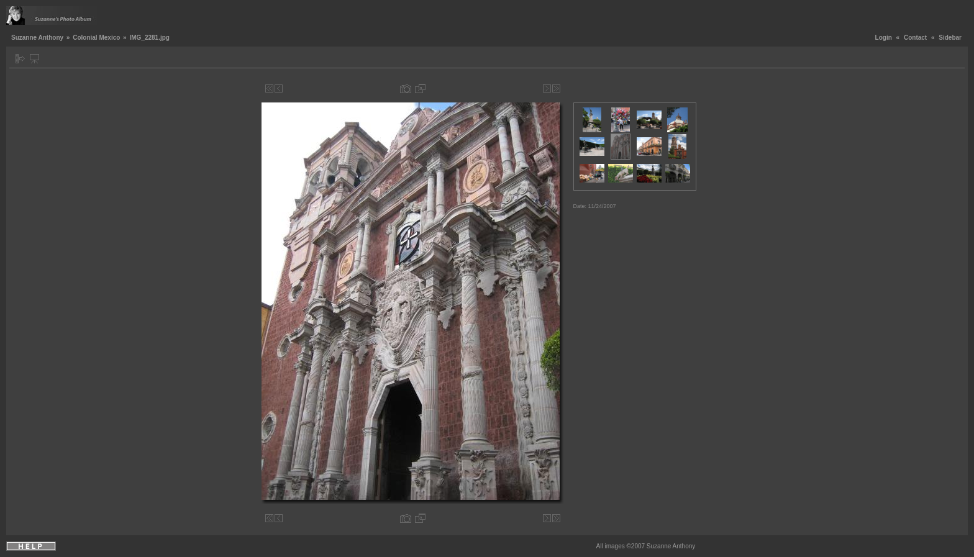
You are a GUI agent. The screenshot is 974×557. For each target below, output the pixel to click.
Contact (915, 37)
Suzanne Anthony (37, 37)
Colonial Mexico (96, 37)
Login (883, 37)
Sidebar (950, 37)
